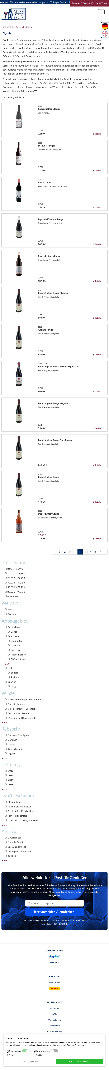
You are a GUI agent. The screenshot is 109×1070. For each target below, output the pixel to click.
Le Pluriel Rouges (46, 145)
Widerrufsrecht (54, 1020)
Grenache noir (14, 748)
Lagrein (10, 753)
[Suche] (101, 21)
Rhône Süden (16, 659)
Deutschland (13, 627)
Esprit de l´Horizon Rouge (50, 219)
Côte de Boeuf (14, 842)
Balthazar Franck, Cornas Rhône (23, 699)
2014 (9, 775)
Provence (14, 650)
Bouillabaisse (13, 837)
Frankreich (12, 636)
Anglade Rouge (45, 329)
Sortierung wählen (13, 97)
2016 (9, 784)
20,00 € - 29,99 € (15, 578)
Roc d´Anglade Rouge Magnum (53, 293)
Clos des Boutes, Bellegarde (21, 708)
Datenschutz (54, 1025)
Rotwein (10, 614)
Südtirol (13, 672)
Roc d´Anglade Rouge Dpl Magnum (55, 440)
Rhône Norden (17, 654)
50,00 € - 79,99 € (15, 587)
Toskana (13, 677)
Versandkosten (54, 982)
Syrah (30, 27)
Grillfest (10, 855)
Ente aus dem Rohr (16, 846)
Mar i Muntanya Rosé (48, 513)
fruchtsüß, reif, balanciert (19, 811)
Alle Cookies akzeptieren (79, 1061)
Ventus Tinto (44, 182)
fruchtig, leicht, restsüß (18, 806)
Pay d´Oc (14, 645)
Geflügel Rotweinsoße (18, 851)
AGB (54, 1014)
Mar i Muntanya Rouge (49, 256)
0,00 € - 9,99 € (14, 568)
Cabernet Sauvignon (17, 735)
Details (97, 133)
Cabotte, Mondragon (17, 704)
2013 (9, 770)
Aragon (13, 686)
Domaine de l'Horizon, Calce (21, 717)
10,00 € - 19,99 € (15, 573)
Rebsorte (20, 27)
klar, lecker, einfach (16, 815)
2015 (9, 779)
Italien (9, 668)
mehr (7, 663)
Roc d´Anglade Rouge (48, 477)
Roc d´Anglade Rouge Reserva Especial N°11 (60, 366)
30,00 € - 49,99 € (15, 582)
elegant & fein (13, 802)
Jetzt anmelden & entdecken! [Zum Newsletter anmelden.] (54, 912)
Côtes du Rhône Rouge (49, 108)
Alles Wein (8, 27)
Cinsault (10, 744)
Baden (13, 631)
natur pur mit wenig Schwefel (21, 820)
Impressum (55, 1008)
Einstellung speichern (29, 1061)
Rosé (9, 609)
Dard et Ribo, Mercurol (18, 713)
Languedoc (15, 640)
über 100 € (12, 596)
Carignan (11, 739)
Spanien (10, 681)
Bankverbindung (54, 1031)
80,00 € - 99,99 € (15, 591)
